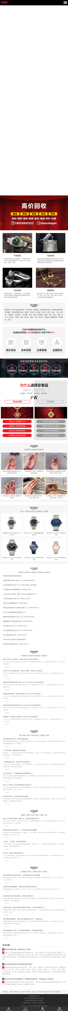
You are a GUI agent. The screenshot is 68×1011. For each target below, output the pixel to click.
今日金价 (40, 1000)
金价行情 (8, 1009)
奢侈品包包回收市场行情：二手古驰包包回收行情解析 (20, 830)
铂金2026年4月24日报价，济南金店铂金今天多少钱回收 (20, 659)
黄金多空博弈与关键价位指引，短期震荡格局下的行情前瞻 (21, 875)
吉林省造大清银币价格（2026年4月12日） (16, 644)
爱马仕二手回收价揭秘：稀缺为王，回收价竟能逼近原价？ (21, 818)
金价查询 (21, 572)
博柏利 (28, 815)
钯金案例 (40, 449)
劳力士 (22, 511)
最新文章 (35, 1000)
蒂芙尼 (45, 871)
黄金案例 (27, 449)
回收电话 (25, 1009)
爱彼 (47, 735)
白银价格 (47, 572)
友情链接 (5, 991)
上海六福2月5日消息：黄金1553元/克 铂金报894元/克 (19, 594)
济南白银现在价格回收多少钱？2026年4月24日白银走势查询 (22, 705)
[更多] (9, 319)
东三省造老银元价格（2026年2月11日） (15, 635)
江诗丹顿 (45, 511)
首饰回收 (50, 290)
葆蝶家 (23, 815)
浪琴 (28, 735)
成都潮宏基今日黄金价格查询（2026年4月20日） (18, 621)
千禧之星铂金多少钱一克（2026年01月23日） (17, 598)
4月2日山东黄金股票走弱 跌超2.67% (14, 612)
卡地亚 (27, 511)
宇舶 (31, 735)
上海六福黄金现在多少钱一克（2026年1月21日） (18, 630)
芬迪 (32, 815)
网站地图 (44, 1006)
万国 (20, 735)
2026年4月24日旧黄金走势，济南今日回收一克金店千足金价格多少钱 (24, 671)
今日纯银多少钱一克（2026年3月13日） (15, 626)
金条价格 (22, 991)
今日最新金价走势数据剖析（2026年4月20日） (17, 589)
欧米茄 (32, 511)
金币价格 (28, 991)
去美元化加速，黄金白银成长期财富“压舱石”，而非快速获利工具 (23, 907)
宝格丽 (35, 871)
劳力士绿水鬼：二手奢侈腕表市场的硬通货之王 (18, 773)
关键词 (27, 1000)
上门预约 (42, 1009)
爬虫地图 (57, 991)
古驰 (45, 815)
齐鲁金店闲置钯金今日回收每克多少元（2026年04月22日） (21, 607)
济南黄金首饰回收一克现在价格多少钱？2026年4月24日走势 (22, 693)
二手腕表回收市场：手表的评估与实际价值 (16, 762)
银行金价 (51, 991)
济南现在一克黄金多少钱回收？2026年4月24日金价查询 (20, 716)
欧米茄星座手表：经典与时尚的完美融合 (16, 796)
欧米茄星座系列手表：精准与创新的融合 (16, 739)
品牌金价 (27, 572)
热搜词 (31, 1000)
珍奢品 (11, 991)
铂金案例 (34, 449)
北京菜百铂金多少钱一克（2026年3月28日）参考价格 (19, 585)
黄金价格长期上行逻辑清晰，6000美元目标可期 (18, 896)
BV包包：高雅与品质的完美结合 (13, 853)
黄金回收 (24, 655)
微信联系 (59, 1009)
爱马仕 (36, 735)
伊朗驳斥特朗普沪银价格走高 (12, 576)
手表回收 (17, 256)
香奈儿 (37, 815)
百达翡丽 (38, 511)
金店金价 (40, 572)
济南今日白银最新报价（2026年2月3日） (16, 603)
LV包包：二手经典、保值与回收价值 (14, 841)
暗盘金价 (16, 991)
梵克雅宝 (42, 735)
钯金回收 (37, 655)
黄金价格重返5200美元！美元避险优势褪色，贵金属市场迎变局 (23, 930)
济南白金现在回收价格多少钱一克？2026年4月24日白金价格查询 (23, 682)
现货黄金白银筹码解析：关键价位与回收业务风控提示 (20, 886)
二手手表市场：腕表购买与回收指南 (14, 750)
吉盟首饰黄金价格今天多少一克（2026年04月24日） (19, 580)
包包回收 (50, 256)
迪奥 (41, 815)
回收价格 (34, 572)
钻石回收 (17, 290)
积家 (24, 735)
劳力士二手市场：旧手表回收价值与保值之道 (17, 785)
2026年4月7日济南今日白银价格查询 (14, 639)
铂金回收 (30, 655)
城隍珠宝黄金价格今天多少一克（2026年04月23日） (19, 617)
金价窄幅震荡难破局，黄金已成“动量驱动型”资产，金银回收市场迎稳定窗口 (27, 919)
